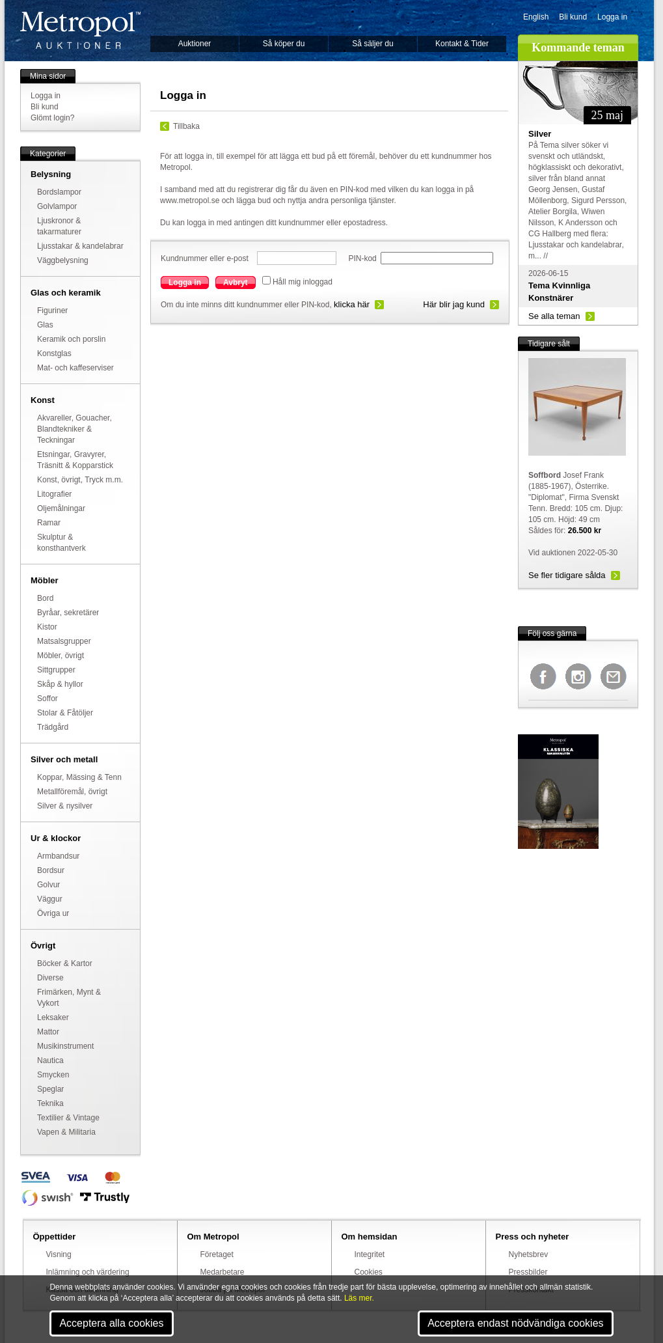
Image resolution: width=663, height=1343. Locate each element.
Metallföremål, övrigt (72, 791)
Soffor (47, 698)
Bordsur (50, 870)
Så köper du (284, 43)
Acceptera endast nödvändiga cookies (515, 1323)
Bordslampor (59, 192)
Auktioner (194, 43)
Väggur (49, 899)
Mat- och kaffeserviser (75, 367)
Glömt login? (52, 117)
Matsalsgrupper (64, 641)
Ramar (49, 522)
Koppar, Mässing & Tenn (79, 777)
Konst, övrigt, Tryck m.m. (80, 479)
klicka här (352, 304)
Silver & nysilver (64, 805)
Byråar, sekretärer (68, 612)
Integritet (370, 1254)
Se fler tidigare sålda (567, 575)
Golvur (48, 884)
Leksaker (53, 1017)
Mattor (48, 1031)
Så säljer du (372, 43)
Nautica (50, 1060)
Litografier (54, 494)
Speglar (50, 1089)
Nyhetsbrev (528, 1254)
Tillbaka (186, 126)
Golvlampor (57, 206)
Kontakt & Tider (462, 43)
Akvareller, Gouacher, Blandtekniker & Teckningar (74, 429)
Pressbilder (528, 1272)
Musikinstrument (65, 1046)
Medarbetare (222, 1272)
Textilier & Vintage (68, 1117)
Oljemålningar (61, 508)
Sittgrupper (56, 669)
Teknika (50, 1103)
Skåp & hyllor (60, 684)
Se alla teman (554, 316)
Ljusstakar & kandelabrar (80, 246)
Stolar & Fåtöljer (65, 712)
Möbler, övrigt (60, 655)
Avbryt (235, 282)
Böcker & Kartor (64, 963)
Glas (45, 324)
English (535, 16)
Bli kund (573, 16)
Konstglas (54, 353)
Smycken (53, 1074)
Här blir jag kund (454, 304)
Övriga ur (53, 913)
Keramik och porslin (71, 339)
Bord (45, 598)
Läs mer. (359, 1298)
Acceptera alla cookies (111, 1323)
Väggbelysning (62, 260)
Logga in (612, 16)
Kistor (47, 626)
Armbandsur (58, 856)
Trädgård (52, 727)
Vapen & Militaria (66, 1132)
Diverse (50, 977)
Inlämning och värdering (87, 1272)
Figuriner (52, 310)
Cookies (369, 1272)
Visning (59, 1254)
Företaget (217, 1254)
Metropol (80, 30)
